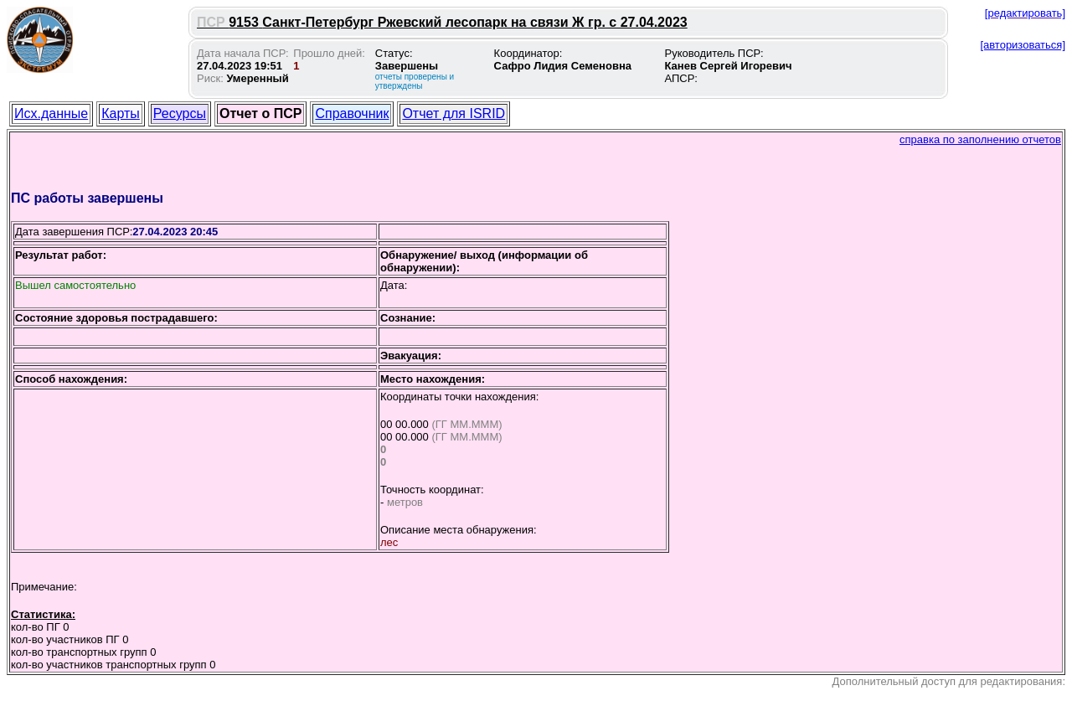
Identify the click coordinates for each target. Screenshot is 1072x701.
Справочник (352, 113)
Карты (120, 113)
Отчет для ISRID (453, 113)
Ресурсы (179, 113)
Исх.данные (51, 113)
